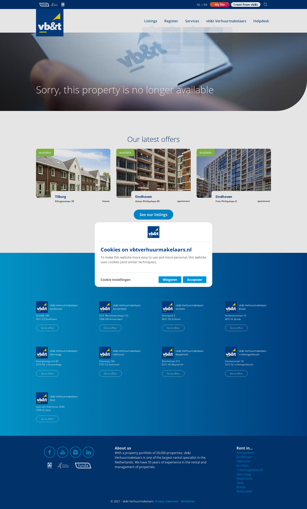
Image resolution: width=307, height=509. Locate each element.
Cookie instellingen (116, 279)
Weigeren (170, 279)
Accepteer (194, 279)
